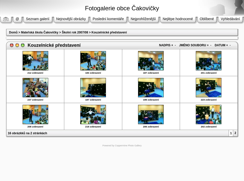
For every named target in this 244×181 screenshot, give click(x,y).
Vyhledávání (230, 19)
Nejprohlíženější (143, 19)
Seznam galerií (37, 19)
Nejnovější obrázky (71, 19)
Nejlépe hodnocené (178, 19)
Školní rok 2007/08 (75, 32)
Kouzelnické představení (109, 32)
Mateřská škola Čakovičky (39, 32)
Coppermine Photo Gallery (128, 145)
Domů (13, 32)
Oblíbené (207, 19)
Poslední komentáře (108, 19)
